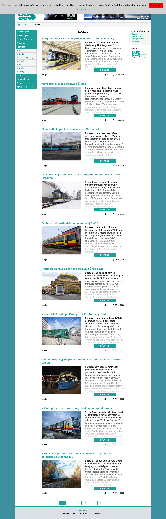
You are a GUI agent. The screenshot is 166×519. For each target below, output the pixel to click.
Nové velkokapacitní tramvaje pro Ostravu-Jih (71, 129)
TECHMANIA (137, 37)
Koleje (21, 68)
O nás (19, 83)
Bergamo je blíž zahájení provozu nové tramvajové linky (78, 38)
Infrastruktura (23, 79)
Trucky (21, 72)
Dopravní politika (24, 39)
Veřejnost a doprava (26, 87)
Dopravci (21, 75)
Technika (27, 24)
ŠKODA (135, 34)
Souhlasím (156, 5)
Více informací (83, 9)
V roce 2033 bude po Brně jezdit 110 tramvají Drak (74, 314)
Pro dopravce (22, 43)
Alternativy (23, 65)
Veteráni (22, 61)
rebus (107, 75)
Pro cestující (22, 35)
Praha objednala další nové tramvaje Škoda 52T (72, 268)
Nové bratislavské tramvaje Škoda (64, 83)
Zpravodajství (23, 32)
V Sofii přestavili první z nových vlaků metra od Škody (77, 408)
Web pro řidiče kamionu (138, 40)
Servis (21, 54)
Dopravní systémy (26, 58)
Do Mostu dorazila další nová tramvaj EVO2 (70, 223)
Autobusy (22, 51)
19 (101, 503)
